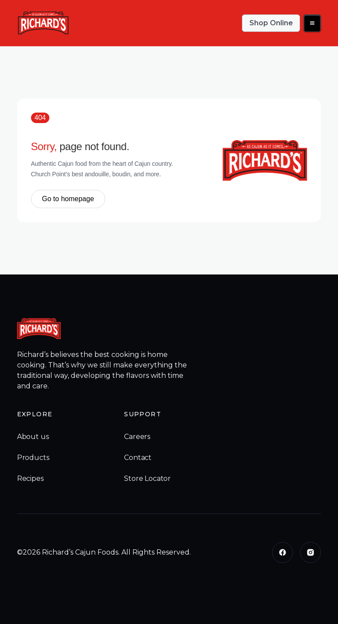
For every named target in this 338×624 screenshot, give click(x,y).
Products (33, 457)
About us (33, 436)
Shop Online (271, 23)
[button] (312, 23)
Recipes (30, 478)
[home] (43, 23)
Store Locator (147, 478)
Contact (138, 457)
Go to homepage (68, 198)
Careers (137, 436)
